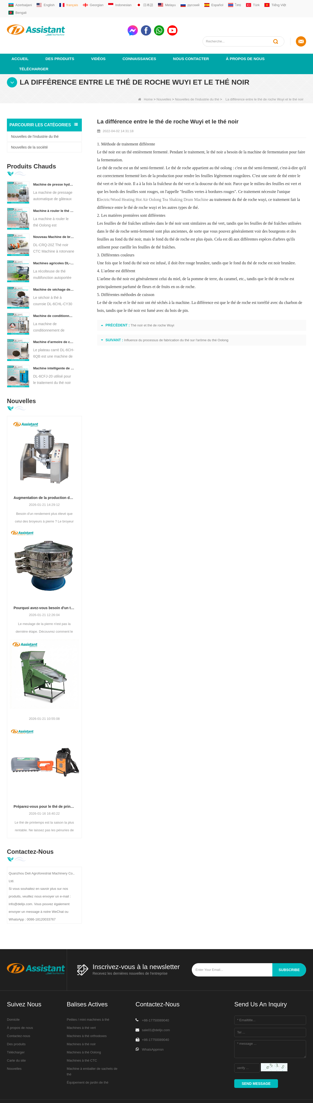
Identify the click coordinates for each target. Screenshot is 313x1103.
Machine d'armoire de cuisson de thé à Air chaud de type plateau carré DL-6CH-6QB (53, 323)
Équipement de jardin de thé (87, 1064)
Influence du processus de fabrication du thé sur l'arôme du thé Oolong (176, 321)
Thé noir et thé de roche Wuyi (152, 307)
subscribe (289, 951)
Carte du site (16, 1042)
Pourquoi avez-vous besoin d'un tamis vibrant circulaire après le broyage (44, 589)
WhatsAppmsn (153, 1031)
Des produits (60, 40)
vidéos (98, 40)
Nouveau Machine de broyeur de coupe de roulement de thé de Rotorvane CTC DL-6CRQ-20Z (53, 218)
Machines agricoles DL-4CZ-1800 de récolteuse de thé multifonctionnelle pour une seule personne (53, 244)
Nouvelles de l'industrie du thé (197, 81)
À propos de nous (245, 40)
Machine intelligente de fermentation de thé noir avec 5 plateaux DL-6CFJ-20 (53, 349)
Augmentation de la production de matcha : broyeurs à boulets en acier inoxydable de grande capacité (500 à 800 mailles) (44, 479)
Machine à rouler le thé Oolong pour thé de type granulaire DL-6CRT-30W (53, 192)
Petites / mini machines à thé (88, 1001)
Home (145, 81)
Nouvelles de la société (29, 129)
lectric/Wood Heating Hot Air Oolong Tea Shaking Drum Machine (153, 181)
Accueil (20, 40)
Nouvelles (163, 81)
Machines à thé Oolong (84, 1034)
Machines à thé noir (81, 1025)
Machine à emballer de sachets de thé (92, 1052)
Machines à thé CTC (82, 1042)
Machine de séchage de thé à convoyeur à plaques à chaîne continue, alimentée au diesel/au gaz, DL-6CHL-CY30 (53, 271)
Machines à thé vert (81, 1009)
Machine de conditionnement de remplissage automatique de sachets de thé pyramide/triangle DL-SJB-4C (53, 297)
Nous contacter (191, 40)
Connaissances (139, 40)
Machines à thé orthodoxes (87, 1017)
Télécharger (33, 50)
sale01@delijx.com (156, 1011)
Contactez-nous (18, 1017)
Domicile (13, 1001)
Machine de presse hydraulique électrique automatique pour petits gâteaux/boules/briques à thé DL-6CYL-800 (53, 166)
